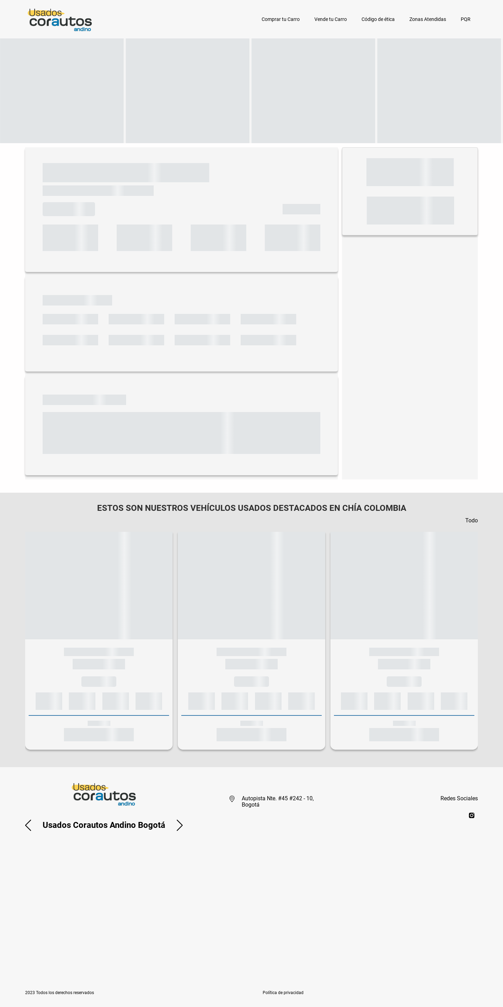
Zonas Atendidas (427, 19)
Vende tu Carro (330, 19)
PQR (466, 19)
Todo (471, 520)
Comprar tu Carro (281, 19)
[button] (28, 825)
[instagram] (472, 815)
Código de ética (378, 19)
